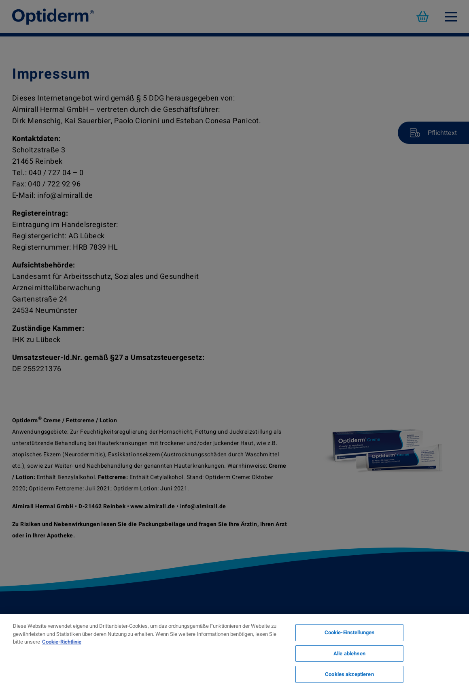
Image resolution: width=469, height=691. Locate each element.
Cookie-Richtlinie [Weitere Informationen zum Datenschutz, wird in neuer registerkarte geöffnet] (61, 642)
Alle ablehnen (349, 653)
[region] (234, 652)
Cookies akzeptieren (349, 674)
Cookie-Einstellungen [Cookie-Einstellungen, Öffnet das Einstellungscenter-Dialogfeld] (350, 632)
